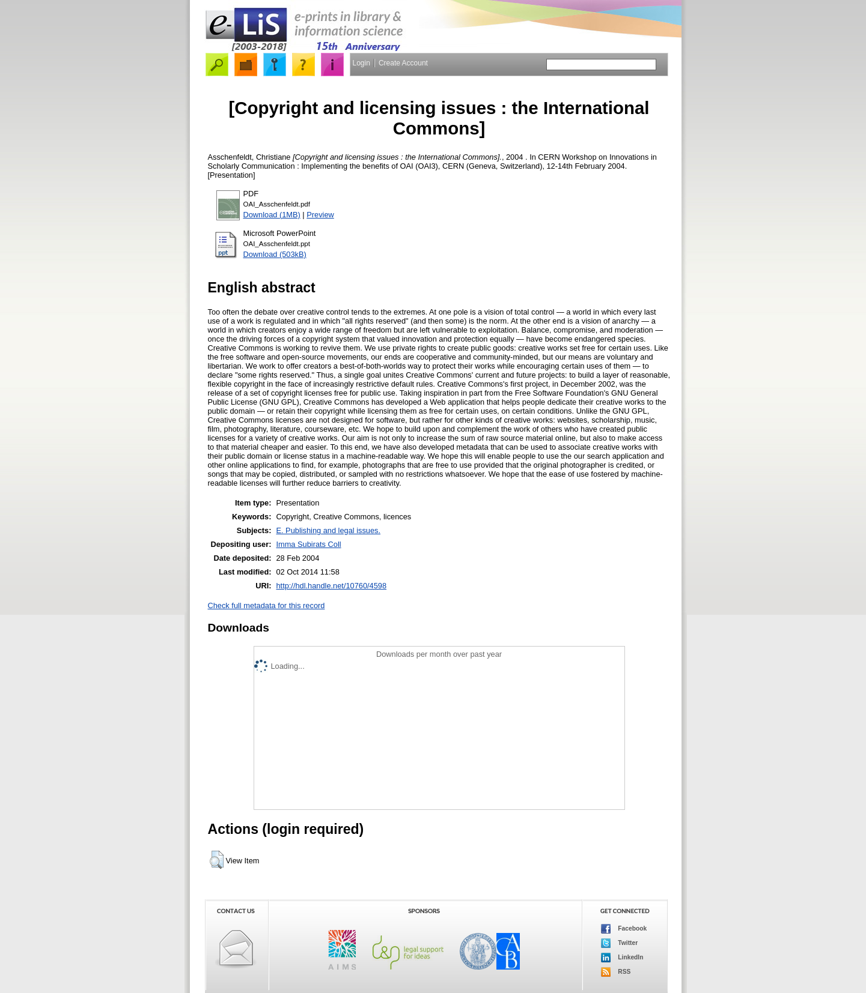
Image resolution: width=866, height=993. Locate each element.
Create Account (403, 63)
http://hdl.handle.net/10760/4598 (331, 585)
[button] (217, 860)
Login (361, 63)
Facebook (624, 929)
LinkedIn (622, 957)
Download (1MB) (271, 214)
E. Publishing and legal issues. (328, 530)
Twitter (619, 943)
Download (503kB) (274, 254)
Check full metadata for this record (266, 605)
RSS (616, 972)
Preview (320, 214)
